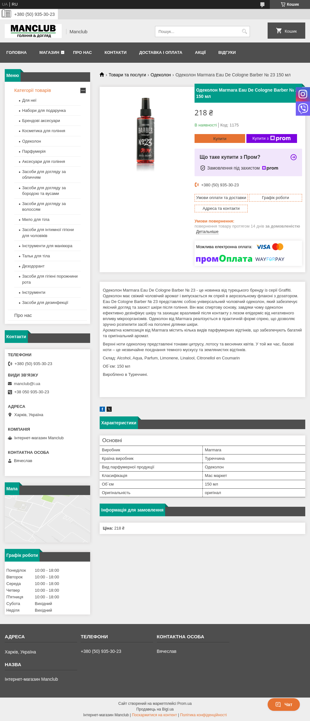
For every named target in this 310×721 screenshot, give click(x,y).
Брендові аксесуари (41, 120)
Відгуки (227, 52)
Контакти (115, 52)
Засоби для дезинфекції (45, 302)
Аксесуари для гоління (43, 161)
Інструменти (33, 292)
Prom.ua (184, 703)
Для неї (29, 100)
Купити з (271, 138)
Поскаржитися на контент (154, 715)
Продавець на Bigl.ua (155, 709)
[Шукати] (244, 31)
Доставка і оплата (160, 52)
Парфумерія (34, 151)
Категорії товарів (32, 90)
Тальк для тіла (36, 256)
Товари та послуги (127, 74)
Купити (219, 138)
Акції (200, 52)
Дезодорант (33, 266)
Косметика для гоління (43, 130)
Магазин (49, 52)
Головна (16, 52)
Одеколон (161, 74)
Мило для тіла (35, 219)
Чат (283, 704)
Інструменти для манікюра (47, 245)
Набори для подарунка (44, 110)
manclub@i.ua (27, 383)
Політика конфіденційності (203, 715)
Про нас (82, 52)
